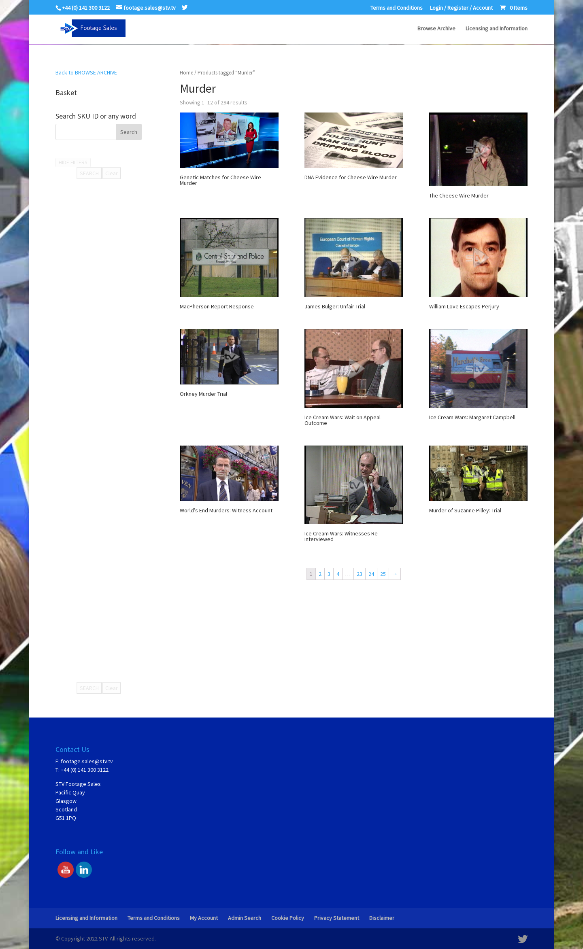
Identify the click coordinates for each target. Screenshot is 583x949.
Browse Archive (436, 28)
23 (359, 573)
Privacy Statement (336, 917)
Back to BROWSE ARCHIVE (86, 72)
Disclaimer (381, 917)
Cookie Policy (287, 917)
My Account (204, 917)
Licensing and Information (497, 28)
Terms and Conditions (396, 8)
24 (371, 573)
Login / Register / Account (461, 8)
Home (186, 72)
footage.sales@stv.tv (87, 761)
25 (383, 573)
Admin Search (244, 917)
